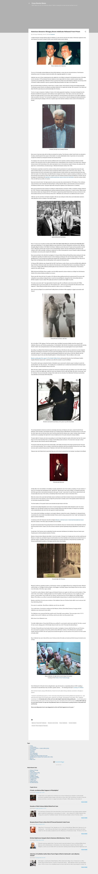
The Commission (33, 753)
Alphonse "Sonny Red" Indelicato (39, 723)
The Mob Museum (34, 782)
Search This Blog (34, 754)
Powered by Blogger (58, 761)
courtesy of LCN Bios (78, 687)
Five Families (33, 749)
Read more (84, 802)
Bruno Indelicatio (63, 723)
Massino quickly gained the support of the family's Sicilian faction (45, 358)
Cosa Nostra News (39, 3)
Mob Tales (32, 771)
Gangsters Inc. (33, 775)
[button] (85, 32)
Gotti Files (32, 752)
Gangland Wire (33, 778)
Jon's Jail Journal (33, 773)
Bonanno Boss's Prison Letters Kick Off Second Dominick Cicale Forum (50, 822)
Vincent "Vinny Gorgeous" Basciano (40, 725)
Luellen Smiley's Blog (35, 772)
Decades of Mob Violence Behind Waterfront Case (44, 806)
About (31, 745)
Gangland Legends (34, 776)
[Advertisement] (58, 18)
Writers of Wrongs (34, 770)
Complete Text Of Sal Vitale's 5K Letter (38, 755)
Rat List (31, 758)
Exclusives (32, 750)
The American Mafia (34, 777)
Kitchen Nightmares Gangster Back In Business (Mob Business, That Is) (50, 838)
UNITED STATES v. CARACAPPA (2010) (39, 748)
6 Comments (52, 34)
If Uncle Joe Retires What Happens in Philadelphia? (44, 790)
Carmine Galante (72, 723)
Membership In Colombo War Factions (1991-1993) (41, 757)
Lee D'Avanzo (33, 747)
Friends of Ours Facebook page (62, 677)
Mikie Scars (32, 759)
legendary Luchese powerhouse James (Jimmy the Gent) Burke (59, 177)
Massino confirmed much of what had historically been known (70, 520)
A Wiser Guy (33, 780)
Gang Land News (34, 781)
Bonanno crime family (53, 723)
